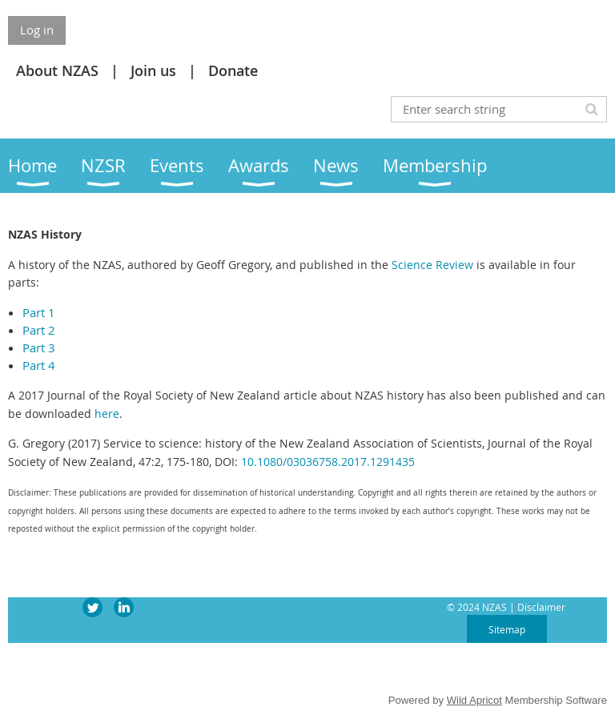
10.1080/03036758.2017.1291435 (328, 461)
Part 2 (38, 330)
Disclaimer (541, 607)
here (106, 413)
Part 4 (38, 365)
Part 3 (38, 347)
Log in (37, 30)
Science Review (432, 264)
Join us (153, 70)
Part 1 (38, 312)
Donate (233, 70)
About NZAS (57, 70)
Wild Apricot (474, 700)
